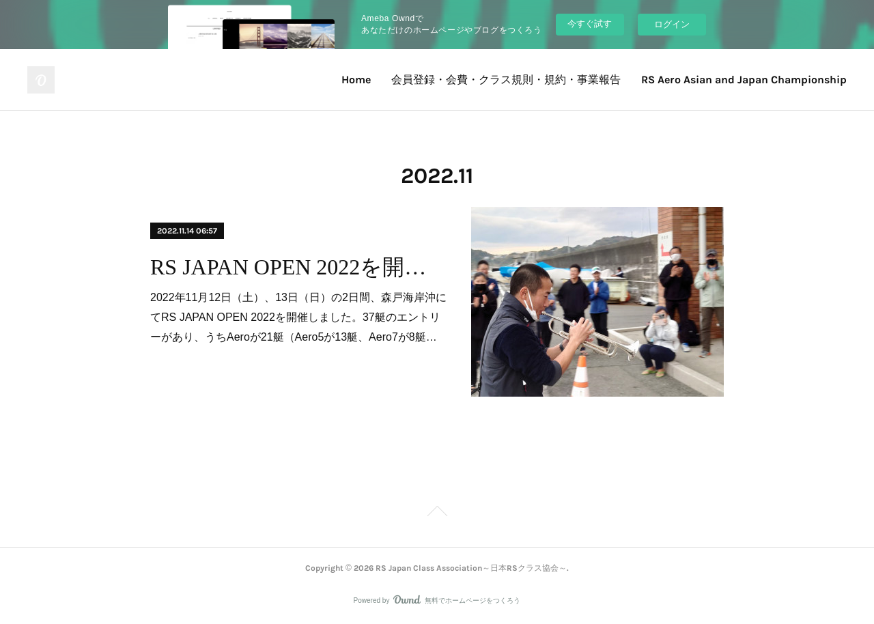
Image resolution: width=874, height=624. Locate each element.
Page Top (437, 513)
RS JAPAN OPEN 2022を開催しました (298, 267)
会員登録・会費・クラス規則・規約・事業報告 (506, 79)
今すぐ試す (589, 23)
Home (356, 79)
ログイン (672, 24)
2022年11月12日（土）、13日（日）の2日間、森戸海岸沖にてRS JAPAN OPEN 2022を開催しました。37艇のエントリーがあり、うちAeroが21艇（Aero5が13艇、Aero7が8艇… (298, 317)
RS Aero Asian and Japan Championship (744, 79)
